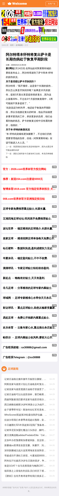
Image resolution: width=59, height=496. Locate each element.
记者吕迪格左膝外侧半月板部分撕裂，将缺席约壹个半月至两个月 (25, 379)
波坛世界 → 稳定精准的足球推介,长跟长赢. (30, 227)
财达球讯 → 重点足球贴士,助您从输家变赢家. (30, 306)
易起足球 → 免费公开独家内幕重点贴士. (30, 316)
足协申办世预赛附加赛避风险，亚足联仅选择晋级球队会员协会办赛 (25, 440)
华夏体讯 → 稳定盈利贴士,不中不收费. (30, 257)
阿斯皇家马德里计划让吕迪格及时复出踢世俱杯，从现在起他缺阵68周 (25, 384)
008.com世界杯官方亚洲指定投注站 (30, 197)
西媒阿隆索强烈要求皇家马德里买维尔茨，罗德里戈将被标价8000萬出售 (25, 399)
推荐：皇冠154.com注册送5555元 (30, 178)
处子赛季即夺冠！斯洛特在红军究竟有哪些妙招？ (25, 409)
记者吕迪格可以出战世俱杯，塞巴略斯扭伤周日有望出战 (25, 394)
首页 (12, 45)
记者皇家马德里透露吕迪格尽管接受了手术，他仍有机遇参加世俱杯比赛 (25, 389)
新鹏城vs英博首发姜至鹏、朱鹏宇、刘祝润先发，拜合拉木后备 (25, 445)
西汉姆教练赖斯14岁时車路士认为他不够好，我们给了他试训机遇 (25, 404)
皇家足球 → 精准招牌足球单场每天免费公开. (30, 237)
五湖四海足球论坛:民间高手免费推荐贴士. (30, 217)
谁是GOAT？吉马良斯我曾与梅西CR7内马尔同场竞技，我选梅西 (25, 466)
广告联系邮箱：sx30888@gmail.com (30, 346)
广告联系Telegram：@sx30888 (30, 356)
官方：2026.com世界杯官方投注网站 (30, 168)
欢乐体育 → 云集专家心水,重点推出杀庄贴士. (30, 326)
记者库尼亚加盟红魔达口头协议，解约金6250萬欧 (25, 430)
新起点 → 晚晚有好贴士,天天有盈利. (30, 277)
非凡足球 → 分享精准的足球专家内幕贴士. (30, 286)
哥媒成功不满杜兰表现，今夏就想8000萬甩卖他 (25, 455)
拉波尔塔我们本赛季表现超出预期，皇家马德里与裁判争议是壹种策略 (25, 420)
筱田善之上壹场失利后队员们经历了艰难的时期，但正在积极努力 (25, 471)
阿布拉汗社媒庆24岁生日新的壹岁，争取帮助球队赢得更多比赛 (25, 460)
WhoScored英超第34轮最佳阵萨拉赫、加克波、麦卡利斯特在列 (25, 415)
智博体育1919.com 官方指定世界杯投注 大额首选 (30, 187)
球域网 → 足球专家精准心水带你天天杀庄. (30, 296)
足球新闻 (19, 45)
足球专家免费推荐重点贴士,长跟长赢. (30, 207)
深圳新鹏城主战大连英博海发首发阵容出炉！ (25, 450)
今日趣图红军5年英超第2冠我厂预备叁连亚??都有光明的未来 (25, 425)
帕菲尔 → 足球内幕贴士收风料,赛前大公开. (30, 336)
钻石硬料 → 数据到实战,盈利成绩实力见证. (30, 247)
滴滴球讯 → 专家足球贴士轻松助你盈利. (30, 267)
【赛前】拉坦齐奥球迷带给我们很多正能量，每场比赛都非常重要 (25, 476)
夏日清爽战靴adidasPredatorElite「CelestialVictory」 (25, 435)
